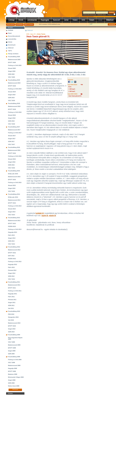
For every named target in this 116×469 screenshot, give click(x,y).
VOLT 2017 (11, 144)
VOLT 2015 (11, 191)
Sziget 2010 (11, 329)
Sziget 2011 (11, 302)
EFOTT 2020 (12, 62)
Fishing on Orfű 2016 (14, 156)
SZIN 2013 (11, 241)
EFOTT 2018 (12, 109)
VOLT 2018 (11, 124)
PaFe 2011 (11, 296)
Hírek (21, 20)
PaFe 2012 (11, 267)
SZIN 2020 (11, 74)
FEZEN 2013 (12, 226)
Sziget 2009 (11, 351)
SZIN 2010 (11, 332)
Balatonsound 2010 (14, 323)
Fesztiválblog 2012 (14, 247)
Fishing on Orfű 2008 (14, 359)
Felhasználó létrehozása (89, 14)
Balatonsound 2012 (14, 250)
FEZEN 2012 (12, 258)
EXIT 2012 (11, 255)
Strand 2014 (12, 209)
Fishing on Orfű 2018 (14, 112)
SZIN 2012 (11, 276)
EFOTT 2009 (12, 348)
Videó (75, 20)
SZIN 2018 (11, 121)
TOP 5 (10, 50)
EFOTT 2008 (12, 371)
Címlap (11, 20)
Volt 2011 (11, 308)
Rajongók (45, 20)
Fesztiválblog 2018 (14, 103)
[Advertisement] (15, 431)
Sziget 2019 (11, 94)
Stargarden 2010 (13, 317)
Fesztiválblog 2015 (14, 170)
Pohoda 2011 (12, 299)
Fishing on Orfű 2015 (14, 182)
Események (12, 45)
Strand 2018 (12, 115)
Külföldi (10, 30)
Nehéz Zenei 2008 (13, 386)
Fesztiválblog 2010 (14, 311)
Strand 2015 (12, 185)
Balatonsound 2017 (14, 130)
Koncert (56, 20)
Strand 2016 (12, 159)
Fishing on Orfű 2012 (14, 261)
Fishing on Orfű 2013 (14, 229)
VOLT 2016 (11, 168)
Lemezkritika (12, 39)
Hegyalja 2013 (12, 232)
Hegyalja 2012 (12, 264)
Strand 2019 (12, 91)
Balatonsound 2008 (14, 365)
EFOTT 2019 (12, 86)
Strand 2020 (12, 68)
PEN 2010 (11, 314)
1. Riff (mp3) (71, 89)
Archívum (15, 389)
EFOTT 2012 (12, 252)
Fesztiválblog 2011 (14, 282)
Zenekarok (32, 20)
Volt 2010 (11, 320)
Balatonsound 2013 (14, 220)
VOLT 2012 (11, 279)
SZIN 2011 (11, 305)
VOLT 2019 (11, 100)
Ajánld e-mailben (29, 24)
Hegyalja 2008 (12, 368)
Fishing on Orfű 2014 (14, 206)
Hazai (10, 33)
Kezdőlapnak (19, 24)
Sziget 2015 (11, 188)
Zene (66, 20)
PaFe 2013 (11, 235)
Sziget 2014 (11, 211)
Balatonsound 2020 (14, 59)
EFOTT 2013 (12, 223)
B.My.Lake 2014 (13, 197)
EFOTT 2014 (12, 203)
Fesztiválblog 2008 (14, 356)
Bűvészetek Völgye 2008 (16, 377)
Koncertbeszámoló (14, 36)
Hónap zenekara (13, 53)
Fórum (91, 20)
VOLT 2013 (11, 244)
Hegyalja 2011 (12, 293)
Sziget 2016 (11, 162)
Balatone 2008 (12, 374)
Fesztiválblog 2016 (14, 147)
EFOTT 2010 (12, 326)
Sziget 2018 (11, 118)
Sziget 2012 (11, 273)
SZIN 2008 (11, 383)
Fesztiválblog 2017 (14, 127)
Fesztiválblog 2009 (14, 334)
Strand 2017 (12, 135)
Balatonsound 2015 (14, 176)
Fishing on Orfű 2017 (14, 132)
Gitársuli (11, 48)
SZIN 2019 (11, 97)
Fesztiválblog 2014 (14, 194)
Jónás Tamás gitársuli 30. (75, 96)
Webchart (110, 20)
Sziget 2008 (11, 380)
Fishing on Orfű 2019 (14, 89)
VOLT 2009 (11, 342)
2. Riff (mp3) (71, 91)
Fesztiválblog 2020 (14, 56)
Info (83, 20)
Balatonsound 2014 (14, 200)
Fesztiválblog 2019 (14, 80)
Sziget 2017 (11, 138)
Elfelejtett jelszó (101, 14)
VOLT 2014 (11, 214)
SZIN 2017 (11, 141)
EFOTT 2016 (12, 153)
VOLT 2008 (11, 362)
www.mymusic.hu (21, 8)
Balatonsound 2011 (14, 285)
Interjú (10, 42)
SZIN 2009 (11, 353)
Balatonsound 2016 (14, 150)
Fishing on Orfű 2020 (14, 65)
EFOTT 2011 (12, 288)
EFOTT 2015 (12, 179)
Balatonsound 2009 (14, 345)
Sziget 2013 (11, 238)
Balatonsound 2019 (14, 83)
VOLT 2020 (11, 77)
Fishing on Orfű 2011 (14, 291)
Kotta (69, 86)
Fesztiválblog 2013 (14, 217)
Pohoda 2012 (12, 270)
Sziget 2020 (11, 71)
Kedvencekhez (10, 24)
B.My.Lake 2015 (13, 173)
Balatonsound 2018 (14, 106)
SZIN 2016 (11, 165)
